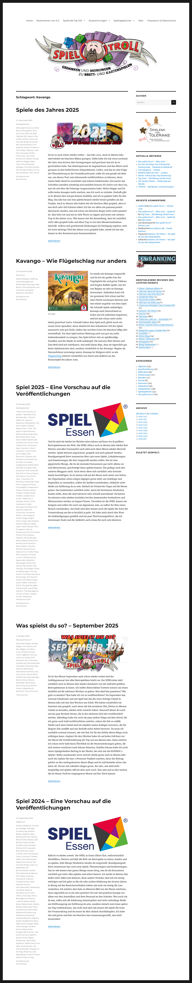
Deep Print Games (24, 862)
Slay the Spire (144, 347)
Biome (34, 837)
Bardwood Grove (23, 837)
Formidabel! (21, 487)
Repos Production (30, 540)
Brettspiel (25, 279)
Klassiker (142, 378)
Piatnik (19, 535)
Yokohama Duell (23, 599)
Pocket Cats (21, 677)
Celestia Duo (21, 442)
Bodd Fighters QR (29, 440)
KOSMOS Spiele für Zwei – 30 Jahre (153, 173)
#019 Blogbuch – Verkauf (149, 170)
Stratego (19, 167)
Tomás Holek (21, 588)
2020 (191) (142, 433)
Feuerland (30, 476)
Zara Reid (29, 293)
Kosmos (19, 510)
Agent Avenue (27, 128)
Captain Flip (32, 136)
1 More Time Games (24, 412)
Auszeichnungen (98, 20)
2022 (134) (142, 428)
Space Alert (21, 560)
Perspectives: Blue (30, 921)
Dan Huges (21, 454)
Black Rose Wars (30, 434)
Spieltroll (20, 293)
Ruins (32, 549)
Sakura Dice (21, 552)
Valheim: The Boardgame (27, 591)
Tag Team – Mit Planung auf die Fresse (154, 178)
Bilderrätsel (143, 372)
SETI (18, 554)
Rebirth (33, 935)
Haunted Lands (23, 666)
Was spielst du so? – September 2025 (67, 625)
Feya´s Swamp (22, 479)
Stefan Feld (30, 943)
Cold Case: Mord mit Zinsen (150, 291)
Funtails (25, 490)
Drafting (33, 279)
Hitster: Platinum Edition (149, 288)
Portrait (141, 380)
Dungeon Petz (30, 468)
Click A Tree (33, 442)
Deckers (28, 456)
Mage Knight (28, 518)
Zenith (36, 173)
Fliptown (30, 150)
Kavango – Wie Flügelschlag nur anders (71, 261)
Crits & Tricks (30, 451)
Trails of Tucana (31, 691)
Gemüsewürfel (33, 663)
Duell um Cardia (23, 657)
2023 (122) (142, 425)
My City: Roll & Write (28, 674)
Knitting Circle (31, 507)
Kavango (24, 153)
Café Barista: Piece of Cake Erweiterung (27, 842)
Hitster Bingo (144, 336)
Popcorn (19, 538)
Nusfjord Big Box (23, 918)
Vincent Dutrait (22, 594)
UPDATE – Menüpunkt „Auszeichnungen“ (156, 187)
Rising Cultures (22, 549)
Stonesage (20, 563)
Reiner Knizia (22, 680)
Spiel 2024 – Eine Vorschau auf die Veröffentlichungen (63, 804)
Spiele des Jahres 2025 (47, 110)
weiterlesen (54, 240)
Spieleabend (143, 386)
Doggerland (21, 465)
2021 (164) (142, 430)
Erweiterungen (144, 375)
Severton (24, 554)
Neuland (30, 915)
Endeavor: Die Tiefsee (148, 311)
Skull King (20, 685)
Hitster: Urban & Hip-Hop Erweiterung (154, 175)
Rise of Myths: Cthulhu (25, 546)
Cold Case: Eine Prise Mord (150, 294)
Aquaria (28, 420)
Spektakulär (28, 688)
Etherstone (21, 476)
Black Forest (21, 840)
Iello (32, 893)
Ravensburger (30, 538)
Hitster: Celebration (147, 339)
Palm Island (146, 220)
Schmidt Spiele (28, 164)
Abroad (19, 417)
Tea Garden (28, 566)
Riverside (20, 683)
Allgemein (20, 822)
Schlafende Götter (146, 297)
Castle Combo (22, 139)
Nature (29, 529)
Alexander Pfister (23, 643)
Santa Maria (30, 683)
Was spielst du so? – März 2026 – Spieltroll (156, 211)
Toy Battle (24, 173)
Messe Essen (27, 904)
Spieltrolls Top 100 (72, 20)
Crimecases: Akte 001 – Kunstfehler (154, 319)
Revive (31, 680)
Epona (35, 473)
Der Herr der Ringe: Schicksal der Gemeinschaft (27, 142)
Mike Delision (28, 526)
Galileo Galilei (29, 493)
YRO (31, 173)
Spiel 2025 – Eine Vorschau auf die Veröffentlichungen (63, 390)
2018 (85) (142, 439)
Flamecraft (29, 482)
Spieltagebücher (122, 20)
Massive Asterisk (23, 524)
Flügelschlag (54, 356)
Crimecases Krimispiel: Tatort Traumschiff (157, 305)
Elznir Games (26, 473)
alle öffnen (140, 414)
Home (29, 20)
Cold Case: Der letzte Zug (149, 302)
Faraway (29, 876)
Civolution (26, 856)
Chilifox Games (28, 652)
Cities (31, 139)
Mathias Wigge (22, 161)
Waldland (27, 596)
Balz (33, 834)
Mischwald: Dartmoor (25, 671)
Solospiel (29, 290)
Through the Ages (29, 585)
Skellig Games (29, 557)
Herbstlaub (34, 887)
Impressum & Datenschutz (161, 20)
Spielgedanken (22, 124)
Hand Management (24, 282)
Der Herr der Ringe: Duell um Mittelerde (27, 865)
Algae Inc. (20, 420)
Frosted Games (22, 882)
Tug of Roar (33, 588)
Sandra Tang (32, 552)
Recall (18, 540)
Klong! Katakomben (147, 344)
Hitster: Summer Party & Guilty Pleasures (156, 325)
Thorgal (33, 949)
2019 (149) (143, 436)
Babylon (26, 834)
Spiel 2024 (31, 940)
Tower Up (27, 952)
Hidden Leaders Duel (25, 496)
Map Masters (33, 521)
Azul (35, 131)
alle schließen (152, 414)
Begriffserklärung (145, 369)
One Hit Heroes (33, 532)
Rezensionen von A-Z (48, 20)
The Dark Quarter (31, 167)
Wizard (19, 957)
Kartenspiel (21, 284)
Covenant (24, 448)
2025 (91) (142, 419)
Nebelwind (21, 915)
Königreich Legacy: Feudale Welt (152, 330)
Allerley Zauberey (23, 826)
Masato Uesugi (32, 159)
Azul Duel (20, 133)
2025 (18, 128)
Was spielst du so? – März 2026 (151, 161)
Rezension (20, 275)
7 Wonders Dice (29, 414)
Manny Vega (21, 521)
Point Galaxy (28, 535)
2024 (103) (142, 422)
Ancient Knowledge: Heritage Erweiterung (27, 828)
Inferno (19, 896)
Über (140, 20)
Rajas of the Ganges (24, 924)
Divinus (33, 655)
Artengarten (26, 131)
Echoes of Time (22, 470)
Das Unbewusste (29, 859)
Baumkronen (29, 431)
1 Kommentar (22, 695)
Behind (28, 133)
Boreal (30, 840)
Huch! (18, 498)
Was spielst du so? (23, 640)
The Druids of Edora (24, 170)
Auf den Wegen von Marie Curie (26, 649)
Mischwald (28, 669)
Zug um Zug (28, 957)
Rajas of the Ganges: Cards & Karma (27, 926)
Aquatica (20, 423)
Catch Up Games (30, 854)
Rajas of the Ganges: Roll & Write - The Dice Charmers (27, 932)
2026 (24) (142, 416)
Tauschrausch (26, 946)
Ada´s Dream (29, 417)
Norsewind (20, 532)
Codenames (21, 445)
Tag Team (143, 316)
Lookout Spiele (22, 901)
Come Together (22, 655)
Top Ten (142, 314)
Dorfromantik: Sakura (148, 322)
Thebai (24, 582)
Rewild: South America (26, 543)
